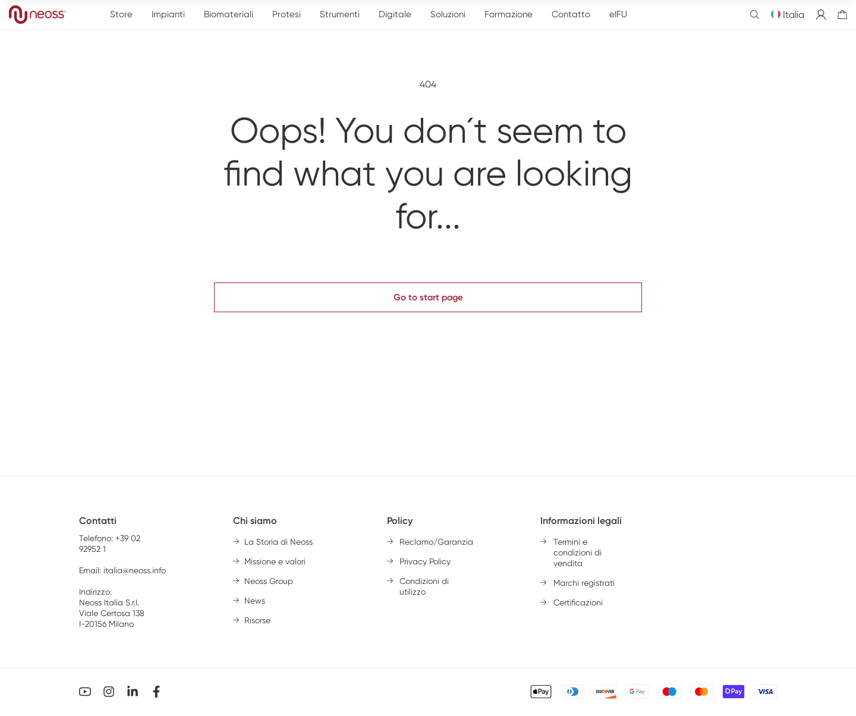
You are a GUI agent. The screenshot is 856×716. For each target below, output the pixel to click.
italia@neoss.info (134, 570)
